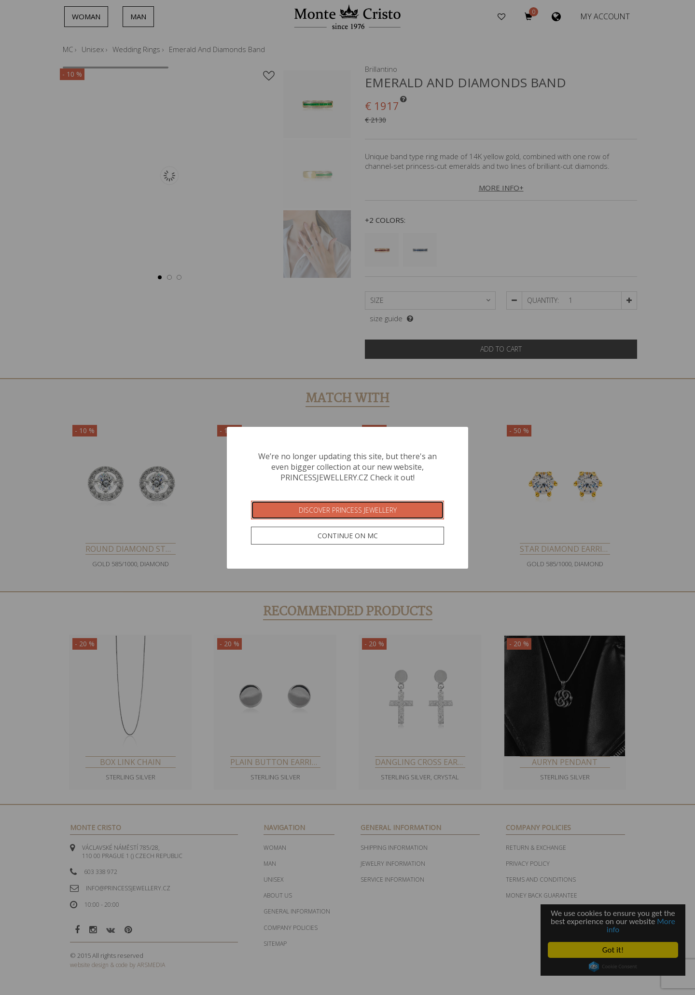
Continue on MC (348, 535)
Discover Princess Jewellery (348, 510)
